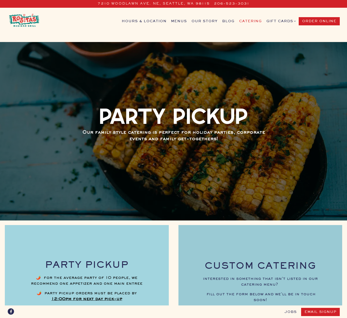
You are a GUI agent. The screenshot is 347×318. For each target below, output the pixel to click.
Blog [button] (228, 21)
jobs (290, 312)
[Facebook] (11, 311)
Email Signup (320, 312)
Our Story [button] (204, 21)
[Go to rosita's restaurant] (154, 3)
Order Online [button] (319, 21)
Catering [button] (250, 21)
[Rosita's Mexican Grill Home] (31, 21)
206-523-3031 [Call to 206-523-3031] (231, 3)
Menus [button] (179, 21)
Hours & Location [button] (144, 21)
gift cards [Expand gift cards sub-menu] (280, 21)
